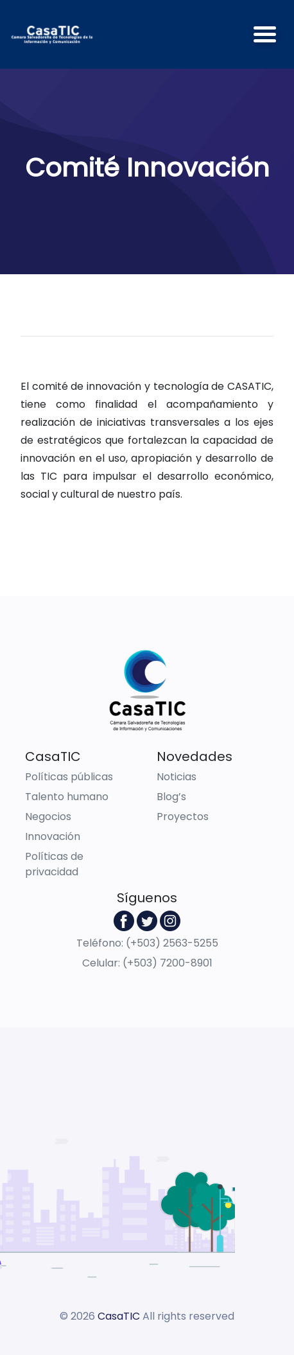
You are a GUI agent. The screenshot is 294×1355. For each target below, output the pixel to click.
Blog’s (171, 796)
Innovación (52, 836)
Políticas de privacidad (54, 864)
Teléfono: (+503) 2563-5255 (147, 943)
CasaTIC (119, 1316)
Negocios (48, 816)
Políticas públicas (69, 776)
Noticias (176, 776)
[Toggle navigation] (265, 34)
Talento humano (66, 796)
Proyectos (183, 816)
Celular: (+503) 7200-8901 (147, 963)
